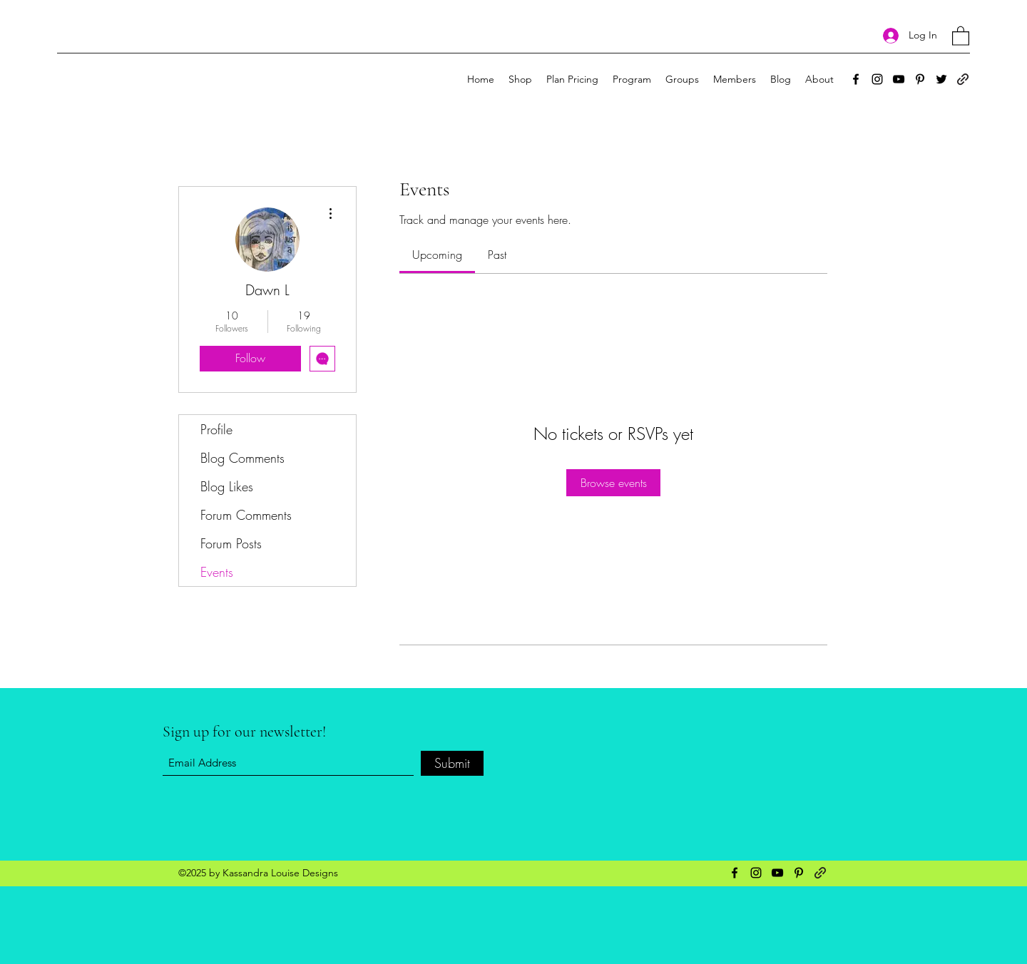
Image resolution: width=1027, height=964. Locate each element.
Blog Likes (226, 486)
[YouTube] (898, 79)
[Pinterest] (920, 79)
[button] (960, 35)
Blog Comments (242, 457)
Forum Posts (231, 543)
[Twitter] (941, 79)
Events (216, 571)
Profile (216, 429)
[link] (437, 254)
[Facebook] (856, 79)
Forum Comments (246, 514)
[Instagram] (877, 79)
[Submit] (452, 763)
